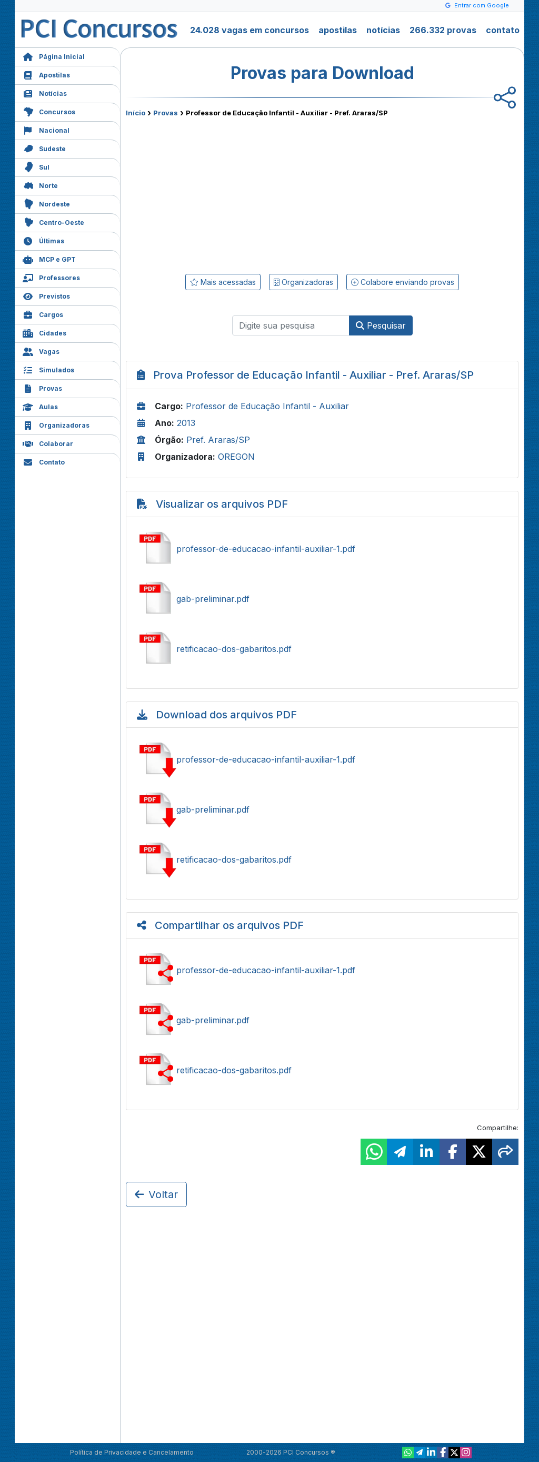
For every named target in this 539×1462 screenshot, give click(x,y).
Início (135, 112)
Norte (40, 184)
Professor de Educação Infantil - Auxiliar (267, 406)
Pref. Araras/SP (218, 439)
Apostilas (46, 74)
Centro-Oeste (53, 221)
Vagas (41, 350)
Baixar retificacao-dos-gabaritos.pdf (322, 859)
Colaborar (48, 443)
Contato (44, 461)
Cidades (44, 332)
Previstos (46, 295)
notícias (383, 30)
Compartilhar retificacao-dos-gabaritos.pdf (322, 1070)
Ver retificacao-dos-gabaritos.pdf (322, 649)
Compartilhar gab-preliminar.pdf (322, 1020)
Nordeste (46, 203)
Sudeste (44, 147)
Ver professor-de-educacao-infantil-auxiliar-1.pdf (322, 549)
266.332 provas (443, 30)
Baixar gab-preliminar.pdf (322, 809)
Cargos (43, 314)
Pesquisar (381, 325)
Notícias (45, 92)
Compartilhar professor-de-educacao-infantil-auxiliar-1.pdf (322, 970)
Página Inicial (54, 56)
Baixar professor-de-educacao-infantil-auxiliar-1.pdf (322, 759)
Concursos (49, 110)
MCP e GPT (49, 258)
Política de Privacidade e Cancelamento (132, 1452)
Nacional (46, 129)
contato (503, 30)
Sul (36, 166)
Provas (42, 387)
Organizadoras (56, 424)
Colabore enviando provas (402, 282)
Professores (51, 277)
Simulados (48, 369)
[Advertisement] (236, 193)
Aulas (40, 406)
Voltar (156, 1194)
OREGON (236, 456)
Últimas (43, 240)
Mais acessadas (223, 282)
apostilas (337, 30)
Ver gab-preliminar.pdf (322, 599)
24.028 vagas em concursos (249, 30)
